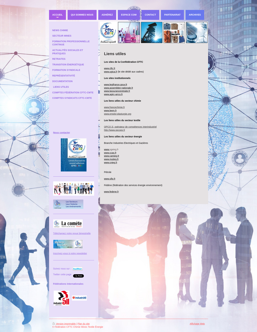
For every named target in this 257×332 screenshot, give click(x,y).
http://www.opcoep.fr (114, 130)
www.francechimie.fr (114, 107)
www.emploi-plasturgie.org (117, 114)
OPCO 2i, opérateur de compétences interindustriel (130, 126)
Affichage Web (197, 323)
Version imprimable (64, 323)
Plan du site (84, 323)
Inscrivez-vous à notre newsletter (70, 253)
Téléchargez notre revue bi (67, 233)
